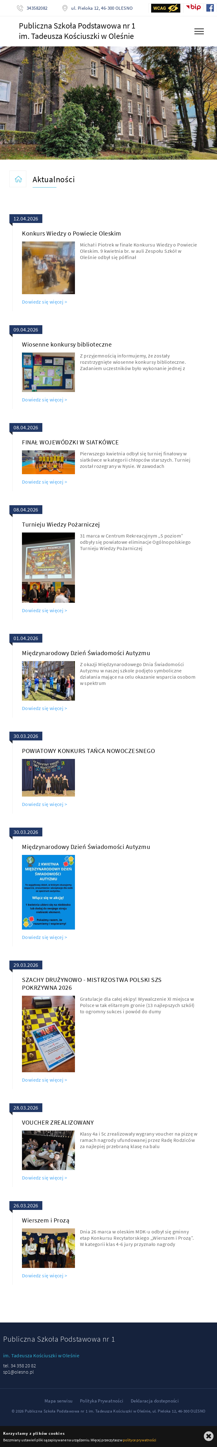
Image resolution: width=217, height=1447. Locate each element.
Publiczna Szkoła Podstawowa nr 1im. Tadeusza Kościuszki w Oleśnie (77, 30)
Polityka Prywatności (102, 1401)
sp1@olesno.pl (18, 1372)
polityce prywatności (139, 1440)
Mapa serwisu (59, 1401)
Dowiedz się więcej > (44, 302)
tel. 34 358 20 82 (19, 1365)
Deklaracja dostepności (155, 1401)
